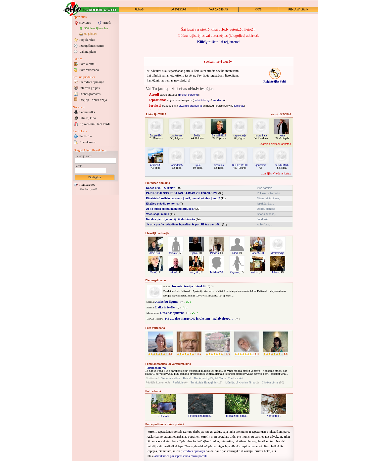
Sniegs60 (194, 272)
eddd (235, 253)
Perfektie (178, 382)
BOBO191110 (239, 165)
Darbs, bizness (266, 208)
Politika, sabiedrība (268, 193)
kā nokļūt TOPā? (281, 114)
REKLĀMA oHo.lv (298, 9)
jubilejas (239, 105)
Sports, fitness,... (267, 213)
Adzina (276, 272)
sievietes (85, 22)
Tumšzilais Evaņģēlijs (204, 382)
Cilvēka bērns (270, 382)
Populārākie (87, 40)
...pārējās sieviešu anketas (275, 143)
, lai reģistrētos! (218, 42)
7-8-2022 (163, 415)
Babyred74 (156, 135)
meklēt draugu (202, 100)
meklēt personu (188, 94)
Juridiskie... (264, 219)
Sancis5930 (257, 253)
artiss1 (173, 272)
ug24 (197, 165)
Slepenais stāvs (170, 378)
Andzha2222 (216, 272)
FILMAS (139, 9)
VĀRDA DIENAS (218, 9)
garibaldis (260, 165)
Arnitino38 (155, 165)
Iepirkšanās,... (265, 203)
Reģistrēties (87, 184)
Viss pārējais (264, 187)
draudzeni (218, 100)
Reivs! (187, 378)
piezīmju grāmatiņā (190, 105)
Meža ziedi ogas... (237, 415)
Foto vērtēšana (89, 70)
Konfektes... (274, 415)
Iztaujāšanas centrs (91, 45)
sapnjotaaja (239, 135)
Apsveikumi (94, 124)
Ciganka (235, 272)
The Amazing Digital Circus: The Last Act (218, 378)
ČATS (258, 9)
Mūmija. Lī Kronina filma (240, 382)
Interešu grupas (89, 88)
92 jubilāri (90, 34)
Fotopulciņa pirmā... (200, 415)
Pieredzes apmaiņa (91, 82)
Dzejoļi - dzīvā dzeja (93, 100)
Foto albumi (87, 64)
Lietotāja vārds (84, 156)
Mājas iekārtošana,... (269, 198)
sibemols (219, 165)
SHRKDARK (282, 165)
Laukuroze (177, 135)
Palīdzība (85, 136)
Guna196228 (219, 135)
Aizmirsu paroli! (88, 189)
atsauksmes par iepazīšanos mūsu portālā (180, 456)
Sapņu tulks (87, 112)
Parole (78, 166)
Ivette (282, 135)
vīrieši (106, 22)
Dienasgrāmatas (89, 94)
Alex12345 (155, 253)
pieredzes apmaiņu (193, 451)
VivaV (153, 272)
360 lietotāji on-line (96, 28)
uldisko (255, 272)
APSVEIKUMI (179, 9)
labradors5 (177, 165)
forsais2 (173, 253)
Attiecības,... (264, 224)
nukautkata (261, 135)
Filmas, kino (87, 118)
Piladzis (214, 253)
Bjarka (194, 253)
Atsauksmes (87, 142)
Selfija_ (198, 135)
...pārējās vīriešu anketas (275, 173)
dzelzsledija (277, 253)
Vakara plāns (87, 51)
